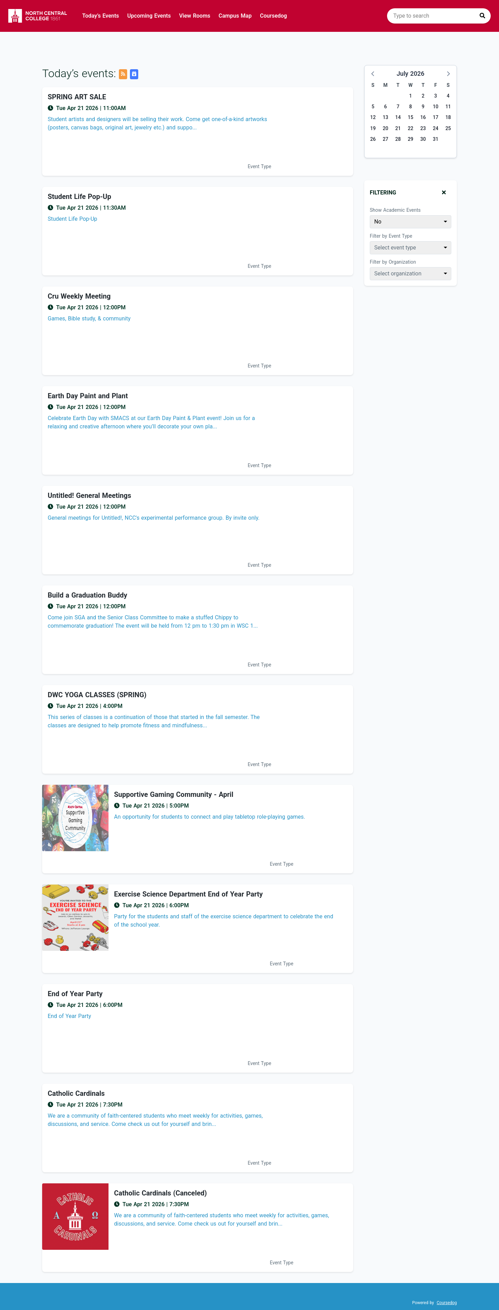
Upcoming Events (149, 15)
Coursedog (273, 15)
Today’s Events (100, 15)
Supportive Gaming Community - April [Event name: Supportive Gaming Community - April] (173, 794)
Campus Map (235, 15)
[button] (373, 73)
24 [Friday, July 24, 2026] (436, 128)
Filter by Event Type (391, 236)
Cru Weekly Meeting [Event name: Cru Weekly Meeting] (79, 296)
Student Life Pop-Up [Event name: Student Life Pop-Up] (79, 196)
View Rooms (194, 15)
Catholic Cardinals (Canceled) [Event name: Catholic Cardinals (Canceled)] (160, 1193)
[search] (439, 16)
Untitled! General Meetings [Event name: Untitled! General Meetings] (89, 495)
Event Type (259, 166)
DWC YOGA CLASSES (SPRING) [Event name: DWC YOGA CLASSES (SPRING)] (97, 695)
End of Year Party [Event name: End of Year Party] (75, 994)
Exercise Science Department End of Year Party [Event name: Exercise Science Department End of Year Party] (188, 894)
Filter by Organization (393, 262)
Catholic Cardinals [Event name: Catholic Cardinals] (76, 1093)
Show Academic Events (395, 210)
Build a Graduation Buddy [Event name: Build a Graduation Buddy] (87, 595)
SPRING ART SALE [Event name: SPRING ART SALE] (77, 97)
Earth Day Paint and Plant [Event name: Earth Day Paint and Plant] (88, 396)
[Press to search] (482, 16)
